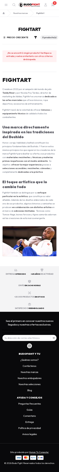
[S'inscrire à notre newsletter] (53, 338)
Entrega (29, 421)
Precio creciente (15, 37)
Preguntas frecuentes (29, 403)
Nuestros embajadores (30, 378)
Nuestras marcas (20, 13)
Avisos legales (29, 434)
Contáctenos (29, 365)
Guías (30, 409)
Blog (29, 390)
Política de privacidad (29, 428)
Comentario (29, 415)
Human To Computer (39, 452)
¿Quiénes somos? (29, 359)
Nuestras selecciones (30, 384)
